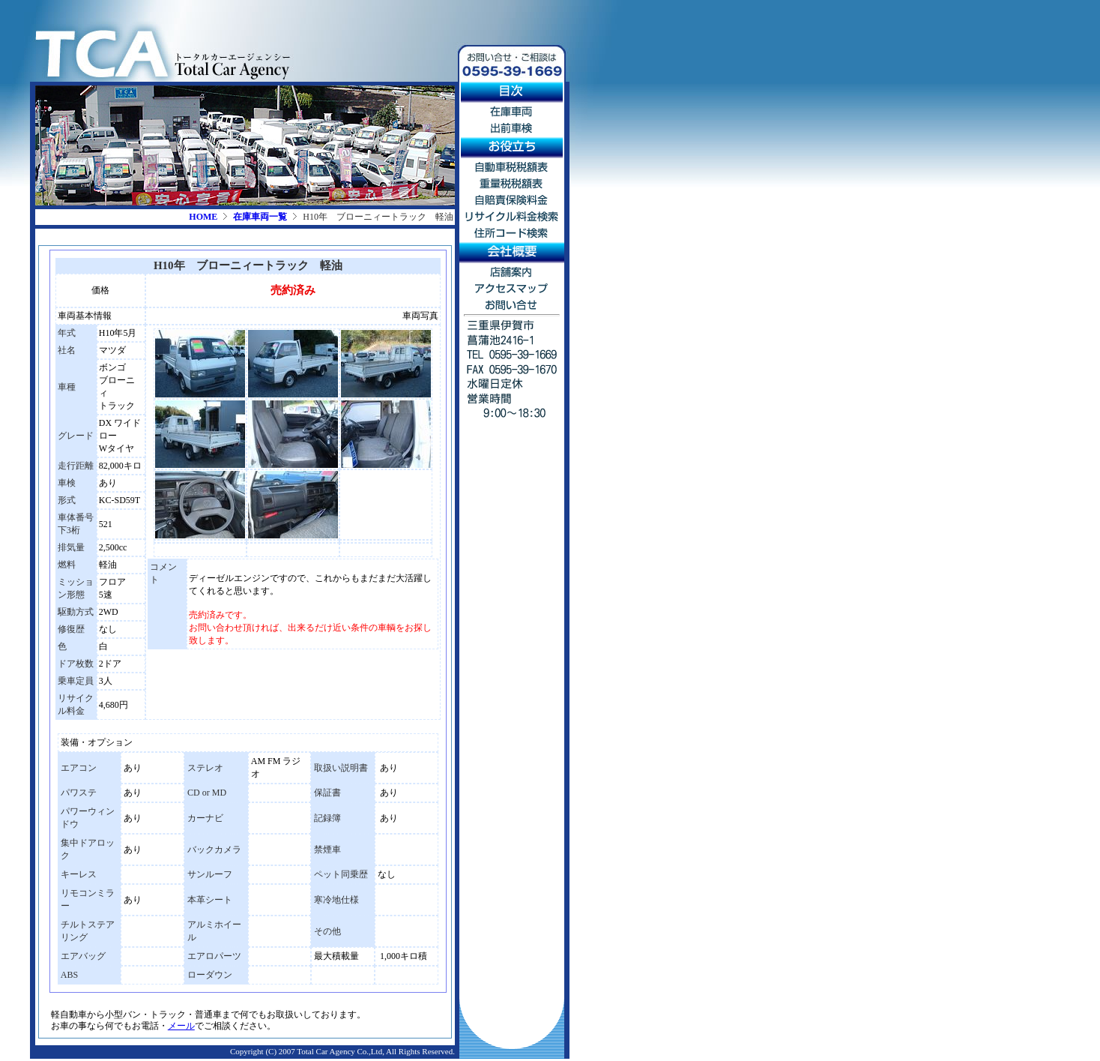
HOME (203, 216)
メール (181, 1026)
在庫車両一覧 (260, 216)
